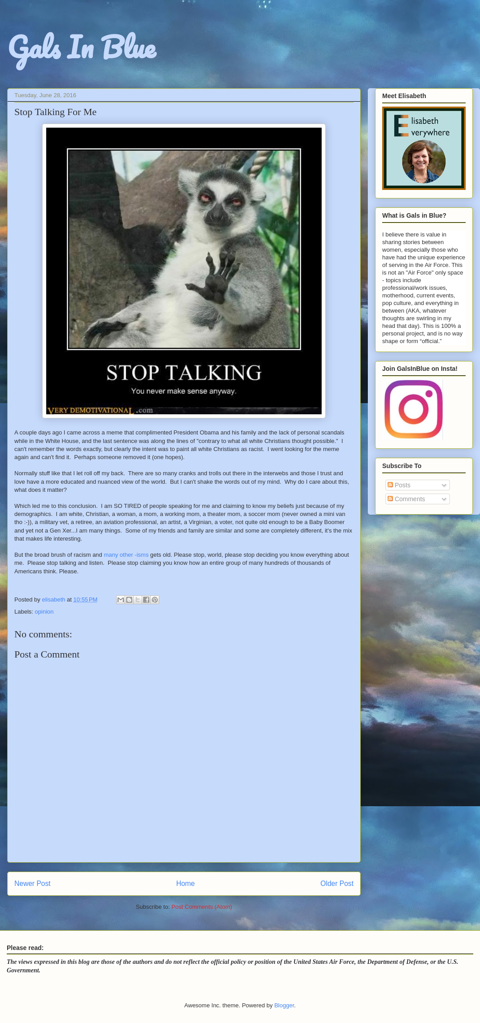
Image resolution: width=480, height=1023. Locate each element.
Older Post (336, 883)
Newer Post (32, 883)
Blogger (284, 1005)
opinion (44, 611)
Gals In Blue (81, 46)
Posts (399, 485)
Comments (406, 499)
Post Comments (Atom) (201, 906)
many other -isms (126, 554)
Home (185, 883)
